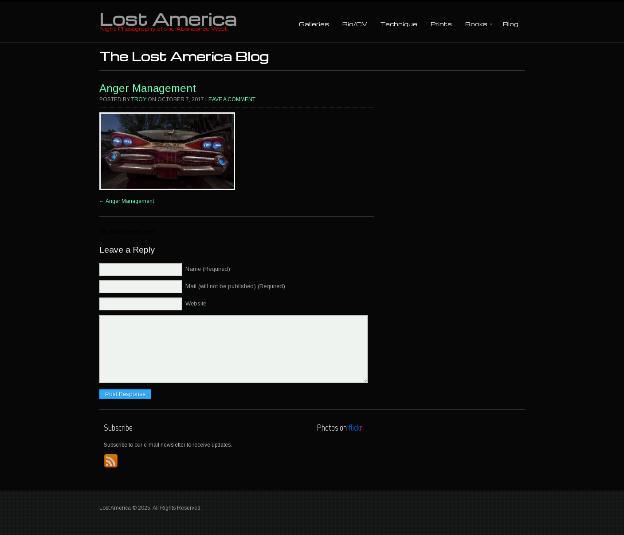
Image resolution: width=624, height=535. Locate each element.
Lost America (167, 18)
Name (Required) (207, 269)
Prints (441, 24)
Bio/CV (354, 24)
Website (195, 303)
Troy (138, 99)
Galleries (314, 24)
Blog (510, 24)
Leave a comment (230, 99)
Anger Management (147, 88)
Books (476, 24)
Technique (399, 24)
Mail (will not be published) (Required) (235, 286)
